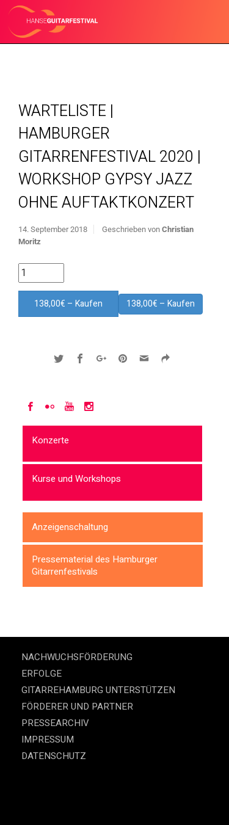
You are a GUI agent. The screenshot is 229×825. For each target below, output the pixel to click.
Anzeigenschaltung (70, 527)
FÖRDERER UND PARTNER (77, 706)
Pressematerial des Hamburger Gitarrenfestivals (95, 565)
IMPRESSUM (47, 739)
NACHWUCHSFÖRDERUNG (77, 657)
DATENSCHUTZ (53, 756)
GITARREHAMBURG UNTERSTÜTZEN (98, 690)
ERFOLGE (41, 673)
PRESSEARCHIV (55, 723)
